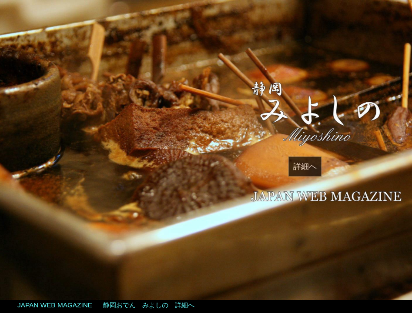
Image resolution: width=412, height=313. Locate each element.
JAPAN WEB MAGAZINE (54, 305)
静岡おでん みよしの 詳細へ (148, 305)
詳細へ (305, 166)
